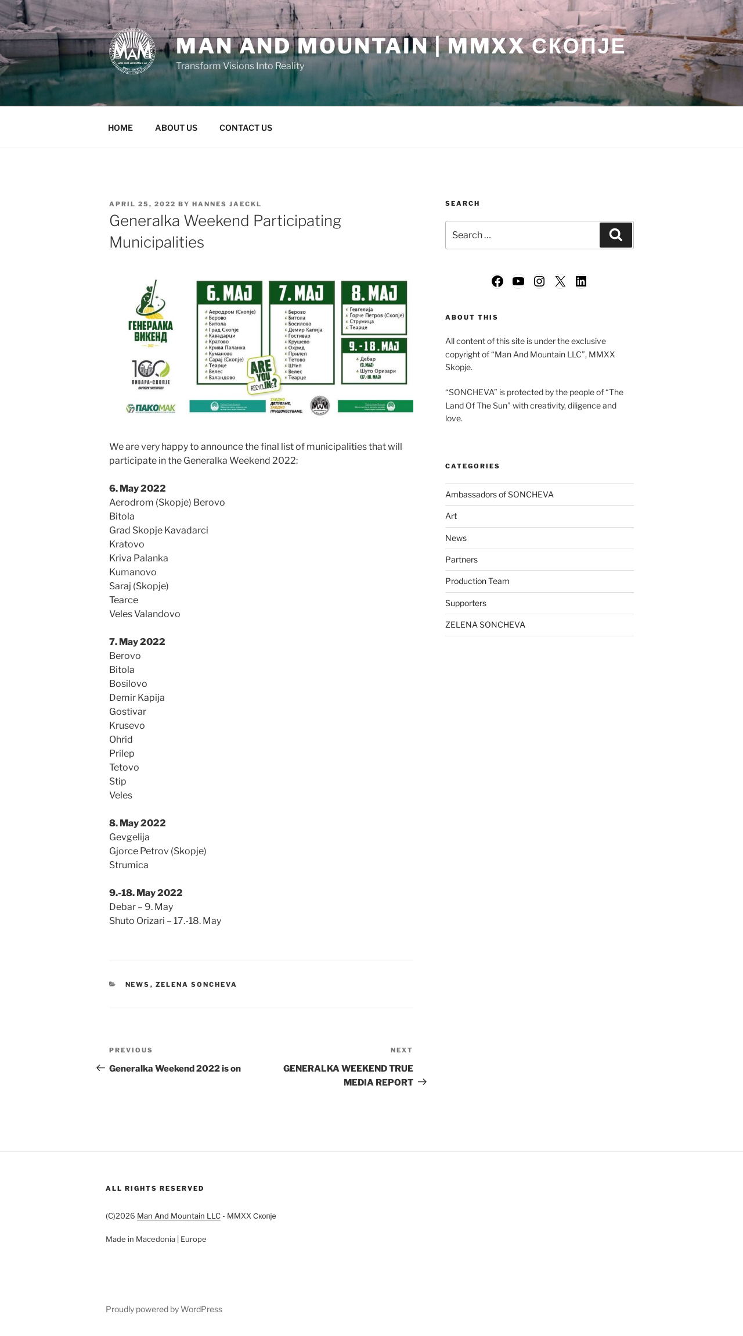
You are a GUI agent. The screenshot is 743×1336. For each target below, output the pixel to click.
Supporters (465, 603)
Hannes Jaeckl (227, 204)
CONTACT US (245, 127)
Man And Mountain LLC (179, 1215)
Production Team (477, 581)
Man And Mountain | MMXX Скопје (401, 46)
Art (451, 516)
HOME (120, 127)
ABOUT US (176, 127)
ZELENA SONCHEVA (197, 984)
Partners (461, 559)
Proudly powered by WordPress (164, 1309)
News (137, 984)
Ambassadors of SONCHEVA (499, 494)
